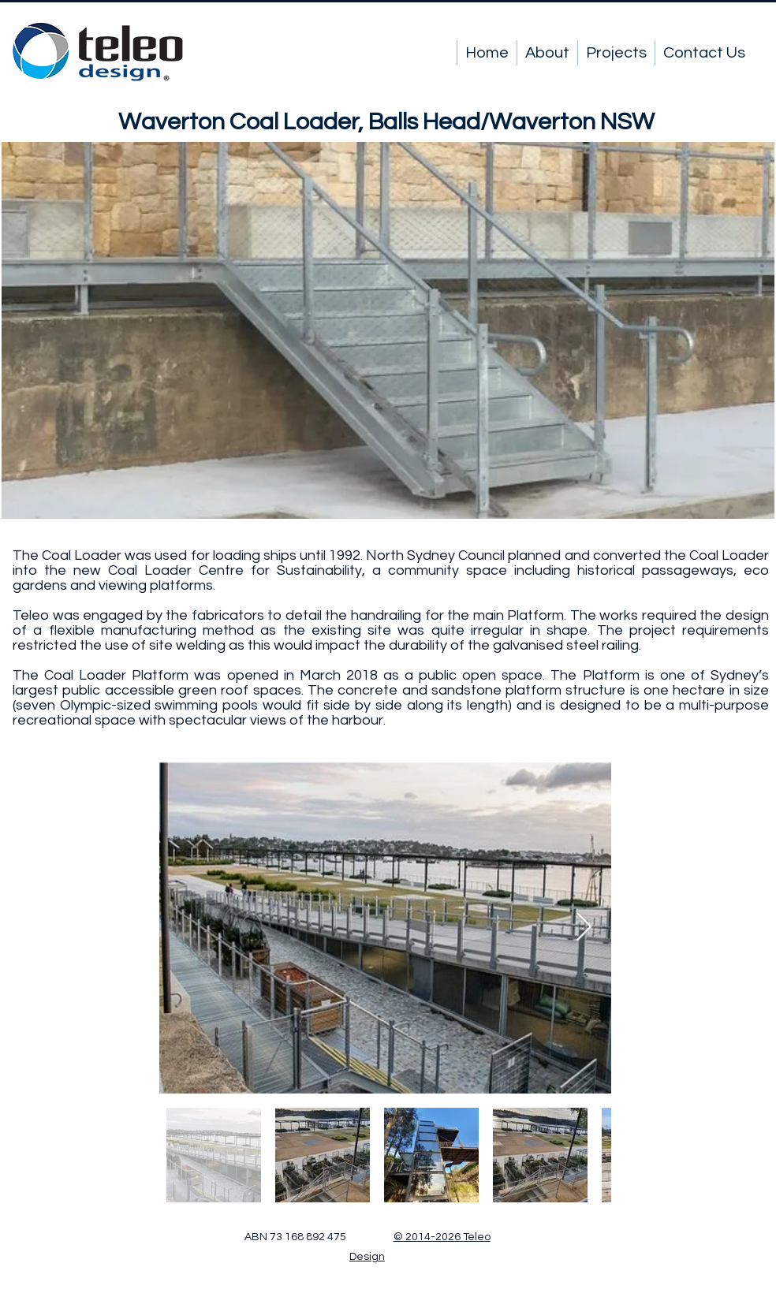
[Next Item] (584, 927)
